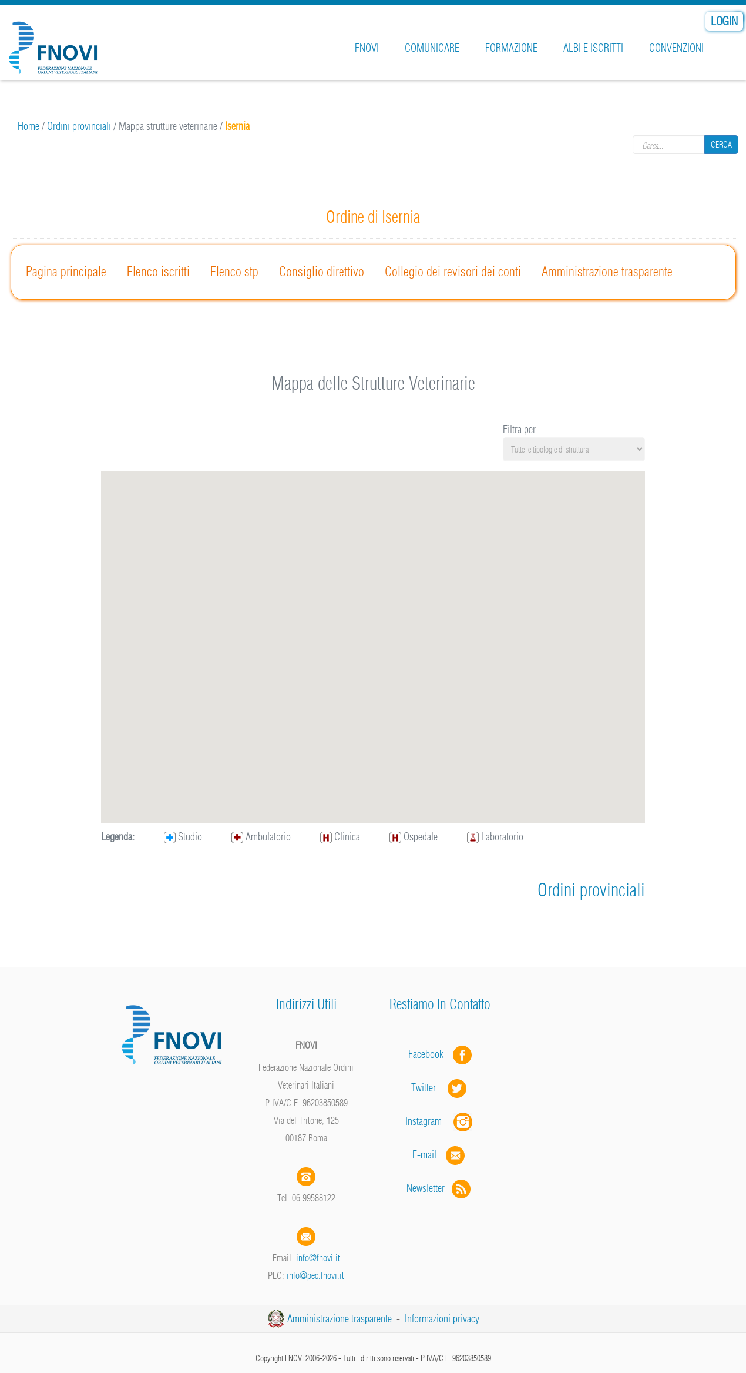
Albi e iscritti (593, 48)
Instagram (440, 1121)
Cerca (721, 144)
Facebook (429, 1054)
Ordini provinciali (79, 126)
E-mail (424, 1154)
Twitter (440, 1087)
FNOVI (367, 48)
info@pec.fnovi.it (315, 1275)
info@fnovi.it (318, 1258)
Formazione (511, 48)
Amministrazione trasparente (607, 271)
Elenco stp (234, 271)
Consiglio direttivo (321, 271)
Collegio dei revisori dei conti (453, 271)
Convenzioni (676, 48)
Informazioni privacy (442, 1318)
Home (28, 126)
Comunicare (432, 48)
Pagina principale (66, 271)
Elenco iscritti (158, 271)
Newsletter (439, 1188)
